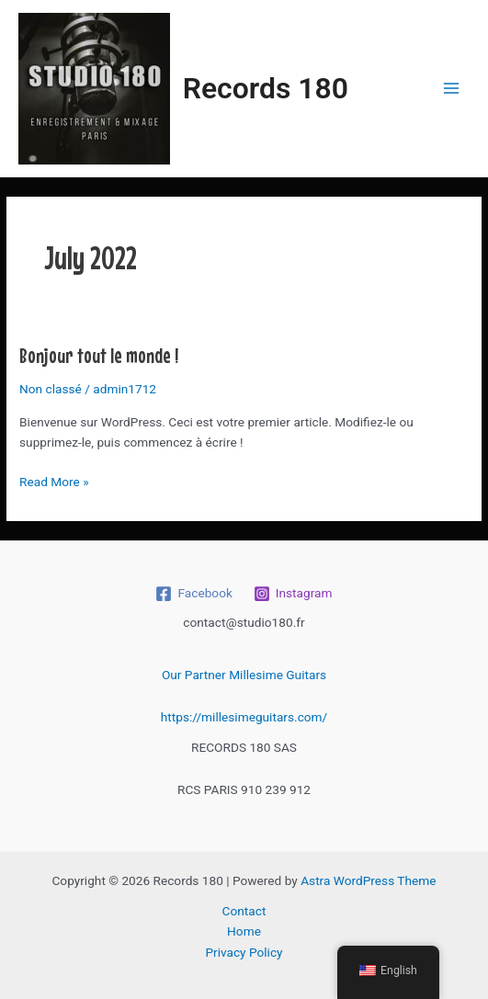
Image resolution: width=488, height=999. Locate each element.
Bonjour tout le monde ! (98, 355)
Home (244, 931)
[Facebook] (194, 593)
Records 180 (265, 88)
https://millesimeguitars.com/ (244, 717)
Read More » (54, 480)
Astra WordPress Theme (368, 880)
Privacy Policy (243, 952)
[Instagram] (292, 593)
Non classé (50, 388)
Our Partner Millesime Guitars (244, 674)
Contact (244, 910)
